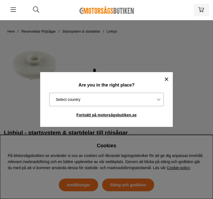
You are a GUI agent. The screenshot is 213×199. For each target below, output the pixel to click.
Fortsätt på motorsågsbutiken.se (106, 115)
